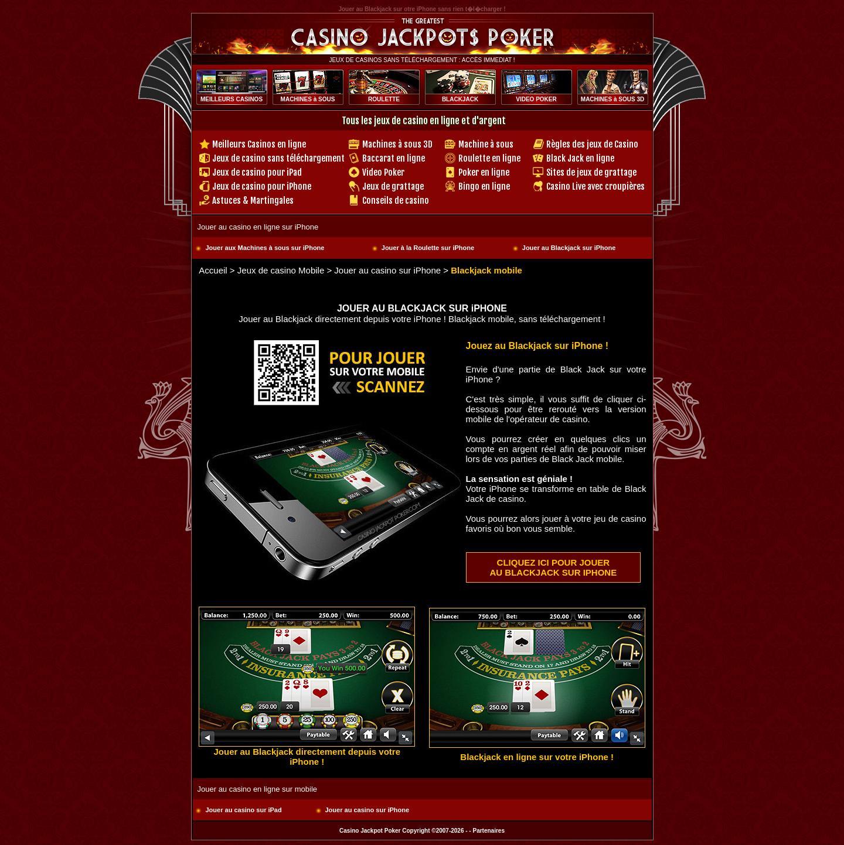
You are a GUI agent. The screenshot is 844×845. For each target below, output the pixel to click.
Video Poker (383, 172)
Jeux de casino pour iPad (257, 172)
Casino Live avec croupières (595, 186)
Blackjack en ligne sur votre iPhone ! (537, 757)
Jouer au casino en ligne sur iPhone (258, 227)
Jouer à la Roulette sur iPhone (428, 247)
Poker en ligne (483, 172)
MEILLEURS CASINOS (231, 99)
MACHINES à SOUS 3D (612, 99)
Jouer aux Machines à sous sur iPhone (265, 247)
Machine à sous (485, 144)
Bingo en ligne (484, 186)
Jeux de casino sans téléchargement (278, 158)
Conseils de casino (395, 200)
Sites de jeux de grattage (591, 172)
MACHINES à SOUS (308, 99)
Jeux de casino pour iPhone (261, 186)
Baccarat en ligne (393, 158)
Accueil (213, 270)
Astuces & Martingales (253, 200)
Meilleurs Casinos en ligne (259, 144)
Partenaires (488, 830)
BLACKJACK (460, 99)
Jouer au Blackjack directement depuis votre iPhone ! (307, 757)
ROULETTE (384, 99)
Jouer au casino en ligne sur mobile (258, 789)
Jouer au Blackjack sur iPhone (569, 247)
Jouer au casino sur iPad (244, 809)
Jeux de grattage (393, 186)
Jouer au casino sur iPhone (387, 270)
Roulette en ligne (489, 158)
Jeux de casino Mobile (280, 270)
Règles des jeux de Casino (592, 144)
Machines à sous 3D (397, 144)
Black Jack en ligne (580, 158)
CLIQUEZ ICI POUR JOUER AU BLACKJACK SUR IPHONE (553, 567)
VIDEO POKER (536, 99)
